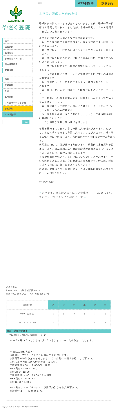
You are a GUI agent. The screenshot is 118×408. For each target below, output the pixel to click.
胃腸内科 (9, 85)
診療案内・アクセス (14, 59)
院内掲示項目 (11, 64)
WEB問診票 (86, 3)
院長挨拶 (9, 47)
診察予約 (107, 3)
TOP (7, 41)
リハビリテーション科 (15, 103)
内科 (7, 79)
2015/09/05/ (47, 182)
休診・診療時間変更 (17, 331)
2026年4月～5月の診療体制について (27, 335)
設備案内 (9, 53)
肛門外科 (9, 97)
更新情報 (9, 70)
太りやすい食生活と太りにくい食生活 (65, 192)
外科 (7, 91)
